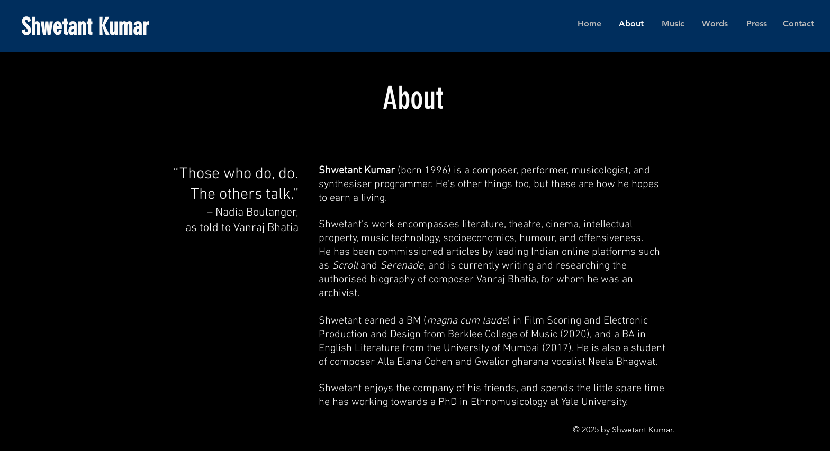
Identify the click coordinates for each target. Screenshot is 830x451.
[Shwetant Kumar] (133, 27)
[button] (673, 24)
